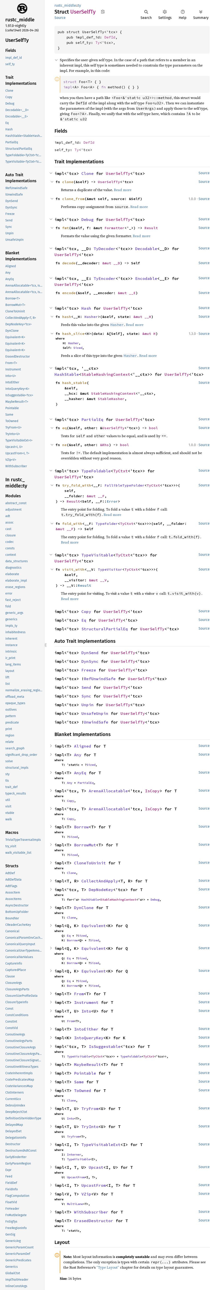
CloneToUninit (90, 862)
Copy (86, 611)
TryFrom (89, 1108)
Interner (74, 1155)
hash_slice (73, 333)
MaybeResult (87, 1064)
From (79, 993)
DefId (109, 37)
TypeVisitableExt (101, 1144)
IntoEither (86, 1029)
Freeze (88, 670)
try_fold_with (76, 485)
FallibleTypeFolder (124, 485)
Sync (86, 696)
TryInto (89, 1126)
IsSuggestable (105, 1046)
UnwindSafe (96, 722)
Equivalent (93, 925)
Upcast (96, 1167)
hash (66, 316)
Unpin (87, 704)
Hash (86, 308)
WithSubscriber (91, 1212)
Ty (97, 42)
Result (151, 228)
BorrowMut (85, 844)
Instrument (86, 1002)
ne (64, 445)
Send (86, 687)
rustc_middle (65, 5)
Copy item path (102, 11)
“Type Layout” (107, 1267)
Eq (83, 620)
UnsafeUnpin (94, 713)
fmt (65, 228)
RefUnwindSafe (100, 678)
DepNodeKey (101, 889)
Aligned (82, 746)
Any (77, 754)
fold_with (72, 523)
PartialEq (92, 419)
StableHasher (111, 398)
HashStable (66, 374)
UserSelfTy (118, 173)
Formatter (114, 228)
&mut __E (127, 293)
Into (86, 1011)
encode (69, 293)
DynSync (89, 661)
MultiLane (75, 1204)
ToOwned (82, 1090)
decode (69, 263)
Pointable (85, 1073)
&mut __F (95, 496)
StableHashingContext (105, 374)
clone (67, 182)
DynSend (89, 652)
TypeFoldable (96, 470)
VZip (86, 1194)
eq (64, 428)
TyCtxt (120, 470)
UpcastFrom (76, 1177)
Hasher (91, 316)
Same (79, 1081)
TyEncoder (105, 278)
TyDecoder (105, 248)
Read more (122, 189)
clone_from (73, 198)
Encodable (146, 278)
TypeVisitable (97, 555)
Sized (77, 348)
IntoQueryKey (88, 1037)
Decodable (146, 248)
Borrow (81, 826)
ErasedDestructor (93, 1220)
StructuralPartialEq (104, 628)
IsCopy (152, 790)
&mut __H (142, 316)
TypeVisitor (110, 569)
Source (60, 18)
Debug (87, 219)
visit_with (73, 569)
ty (79, 5)
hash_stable (74, 382)
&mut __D (111, 263)
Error (112, 501)
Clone (87, 173)
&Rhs (104, 445)
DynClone (84, 907)
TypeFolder (107, 523)
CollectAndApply (99, 881)
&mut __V (98, 580)
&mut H (149, 333)
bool (153, 428)
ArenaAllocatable (108, 790)
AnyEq (80, 772)
